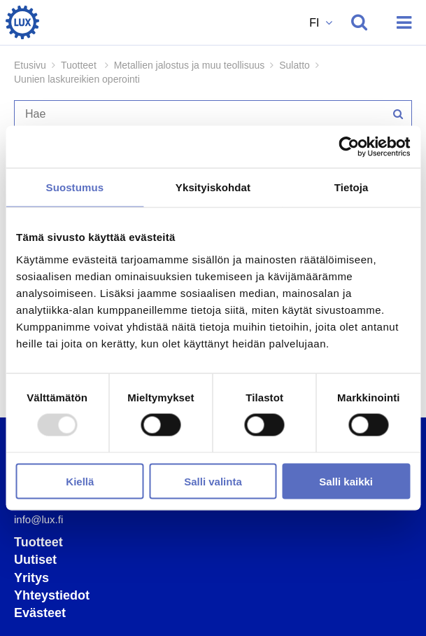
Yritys (31, 578)
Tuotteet (38, 542)
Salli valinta (213, 481)
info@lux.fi (38, 519)
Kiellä (80, 481)
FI (315, 23)
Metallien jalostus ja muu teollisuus (189, 65)
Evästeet (40, 613)
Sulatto (294, 65)
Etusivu (30, 65)
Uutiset (35, 560)
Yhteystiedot (52, 595)
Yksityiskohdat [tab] (213, 187)
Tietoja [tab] (351, 187)
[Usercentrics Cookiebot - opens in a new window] (348, 147)
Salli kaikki (346, 481)
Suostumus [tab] (75, 187)
